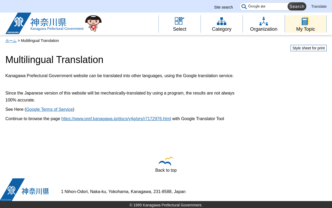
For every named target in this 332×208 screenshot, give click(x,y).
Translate (319, 6)
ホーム (11, 40)
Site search (223, 7)
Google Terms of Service (49, 109)
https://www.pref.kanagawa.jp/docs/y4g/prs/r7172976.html (116, 118)
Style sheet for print (308, 48)
